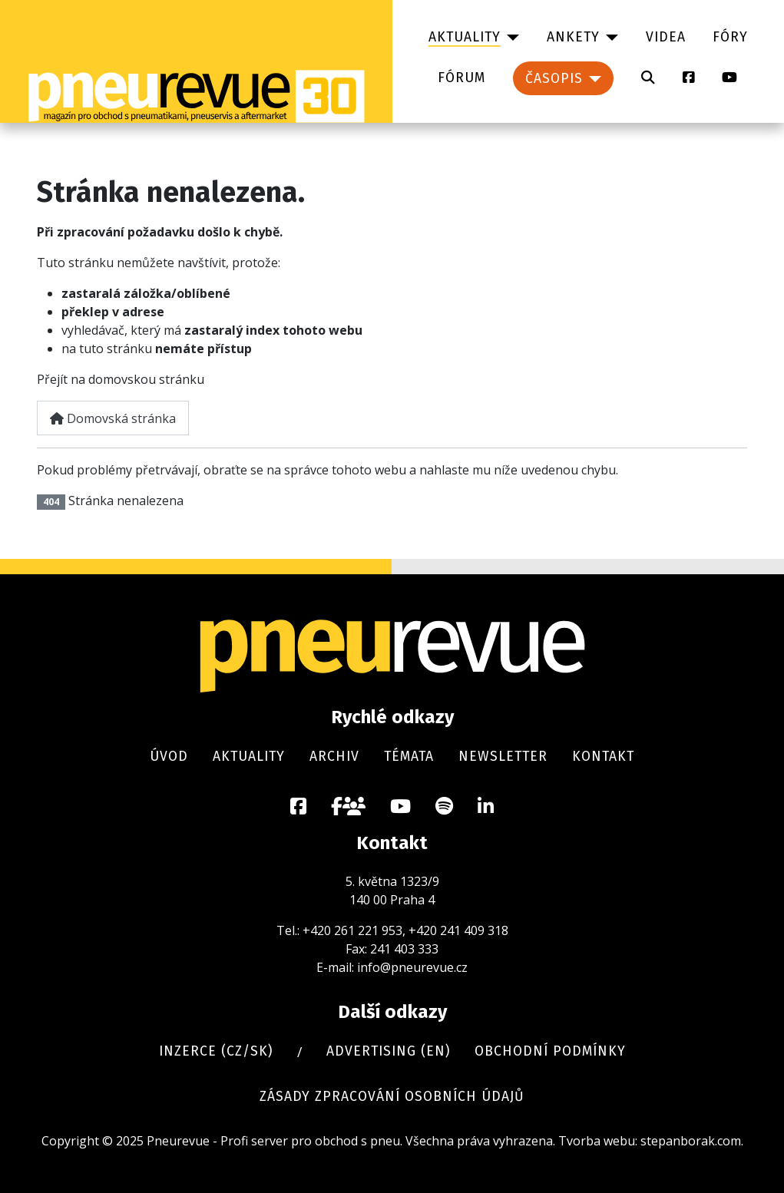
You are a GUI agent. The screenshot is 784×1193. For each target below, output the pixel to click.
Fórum (461, 78)
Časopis (554, 79)
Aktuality (464, 37)
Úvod (169, 757)
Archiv (334, 757)
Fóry (730, 37)
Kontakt (603, 757)
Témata (409, 757)
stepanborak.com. (691, 1140)
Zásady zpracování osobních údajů (392, 1097)
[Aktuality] (510, 38)
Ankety (573, 37)
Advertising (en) (388, 1051)
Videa (666, 37)
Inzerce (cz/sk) (216, 1051)
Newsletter (502, 757)
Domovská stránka (113, 418)
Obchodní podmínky (550, 1051)
